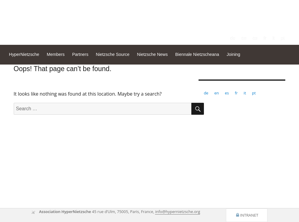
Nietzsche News (152, 54)
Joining (233, 54)
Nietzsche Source (113, 54)
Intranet (249, 215)
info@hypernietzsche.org (177, 211)
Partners (80, 54)
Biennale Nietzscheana (197, 54)
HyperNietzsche (24, 54)
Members (56, 54)
